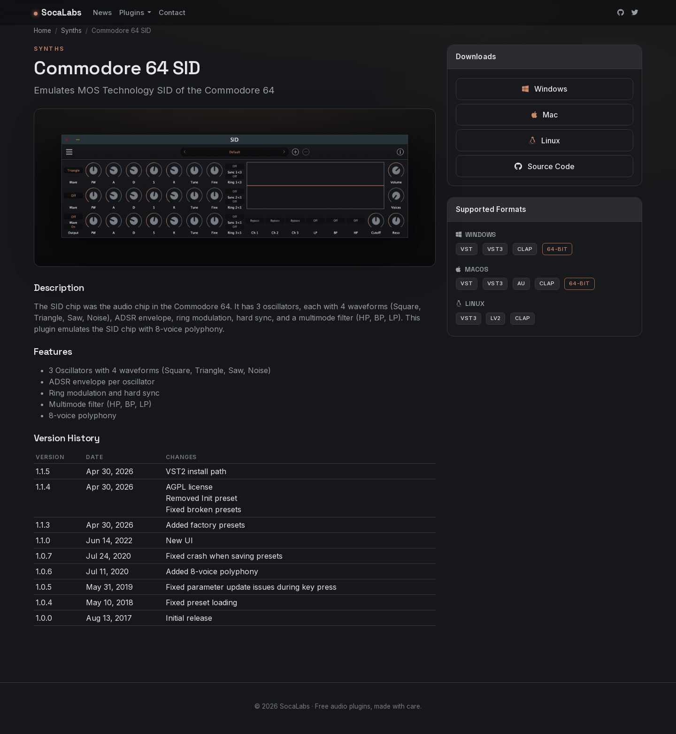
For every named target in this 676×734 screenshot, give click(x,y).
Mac (544, 114)
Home (42, 30)
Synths (71, 30)
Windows (544, 89)
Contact (172, 12)
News (102, 12)
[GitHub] (621, 13)
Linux (544, 140)
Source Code (545, 166)
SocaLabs (58, 12)
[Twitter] (635, 13)
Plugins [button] (132, 12)
